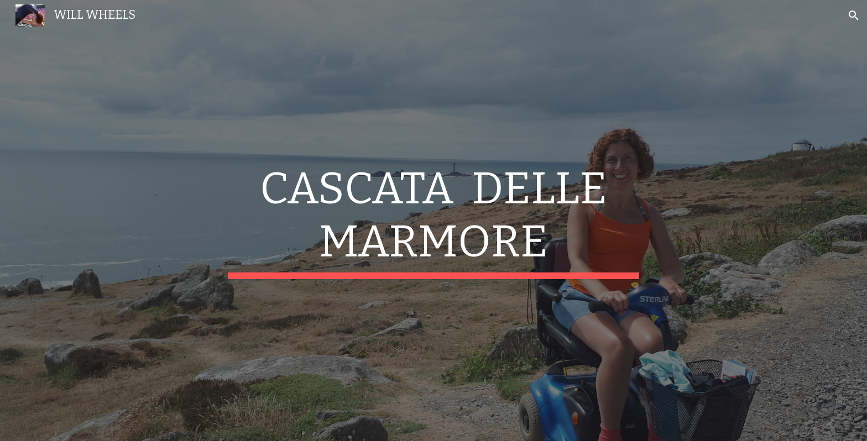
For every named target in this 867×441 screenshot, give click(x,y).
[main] (433, 221)
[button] (853, 15)
